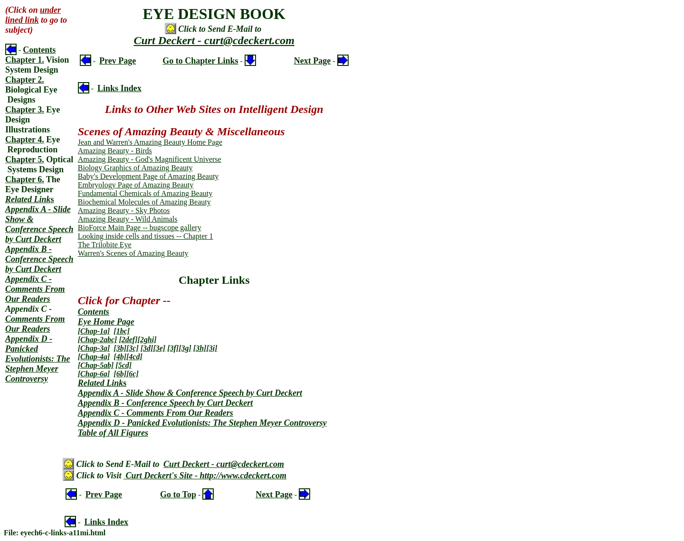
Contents (39, 50)
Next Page (312, 60)
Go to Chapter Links (200, 60)
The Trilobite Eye (105, 245)
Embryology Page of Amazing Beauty (136, 185)
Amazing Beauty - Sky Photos (124, 210)
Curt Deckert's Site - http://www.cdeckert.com (205, 475)
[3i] (211, 348)
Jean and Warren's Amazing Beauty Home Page (150, 142)
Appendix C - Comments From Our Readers (35, 289)
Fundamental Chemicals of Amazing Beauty (145, 193)
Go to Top (178, 494)
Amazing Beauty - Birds (115, 151)
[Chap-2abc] (97, 340)
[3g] (185, 348)
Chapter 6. (24, 179)
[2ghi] (147, 340)
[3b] (120, 348)
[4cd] (134, 357)
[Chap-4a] (94, 357)
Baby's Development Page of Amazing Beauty (148, 176)
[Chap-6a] (94, 374)
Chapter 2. (24, 79)
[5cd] (123, 365)
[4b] (120, 357)
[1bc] (122, 331)
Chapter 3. (24, 109)
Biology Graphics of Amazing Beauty (135, 168)
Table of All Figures (113, 433)
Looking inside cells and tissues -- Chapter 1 (145, 236)
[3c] (132, 348)
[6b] (120, 374)
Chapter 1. (24, 60)
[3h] (200, 348)
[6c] (132, 374)
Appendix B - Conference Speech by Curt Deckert (39, 259)
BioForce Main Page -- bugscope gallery (139, 228)
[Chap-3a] (94, 348)
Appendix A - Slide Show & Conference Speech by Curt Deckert (39, 224)
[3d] (147, 348)
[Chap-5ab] (96, 365)
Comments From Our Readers (35, 324)
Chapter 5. (24, 159)
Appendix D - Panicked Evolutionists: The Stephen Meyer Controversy (37, 358)
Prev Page (117, 60)
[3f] (173, 348)
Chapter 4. (24, 139)
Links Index (119, 88)
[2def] (128, 340)
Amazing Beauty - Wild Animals (128, 219)
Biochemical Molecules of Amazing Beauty (144, 202)
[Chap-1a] (94, 331)
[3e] (159, 348)
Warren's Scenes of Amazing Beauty (133, 253)
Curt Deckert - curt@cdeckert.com (213, 40)
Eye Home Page (106, 321)
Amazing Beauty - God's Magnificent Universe (149, 159)
